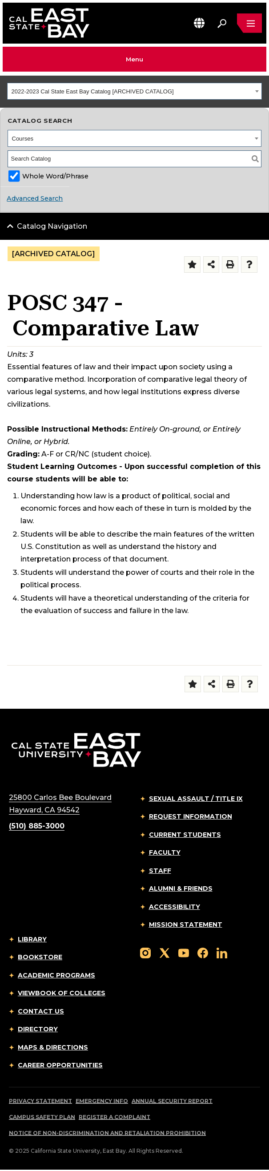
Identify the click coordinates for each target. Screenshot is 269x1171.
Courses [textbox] (22, 138)
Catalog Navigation (52, 226)
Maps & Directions (53, 1047)
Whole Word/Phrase (55, 176)
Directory (38, 1029)
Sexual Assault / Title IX (196, 799)
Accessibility (174, 907)
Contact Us (41, 1011)
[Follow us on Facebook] (202, 952)
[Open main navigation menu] (249, 23)
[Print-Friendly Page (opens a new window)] (230, 264)
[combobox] (134, 91)
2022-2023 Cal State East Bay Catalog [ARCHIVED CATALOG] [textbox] (93, 91)
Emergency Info (102, 1101)
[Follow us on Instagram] (145, 952)
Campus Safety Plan (42, 1117)
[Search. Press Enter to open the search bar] (222, 23)
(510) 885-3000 (36, 826)
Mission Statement (185, 925)
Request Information (190, 816)
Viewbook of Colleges (61, 993)
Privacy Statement (40, 1101)
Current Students (185, 835)
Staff (160, 871)
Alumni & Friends (181, 888)
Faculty (165, 852)
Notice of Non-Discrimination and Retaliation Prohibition (107, 1133)
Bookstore (40, 957)
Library (32, 939)
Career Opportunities (60, 1065)
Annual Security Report (172, 1101)
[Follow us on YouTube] (183, 952)
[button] (199, 23)
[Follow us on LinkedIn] (222, 952)
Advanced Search (35, 198)
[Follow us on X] (164, 952)
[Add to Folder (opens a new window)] (192, 264)
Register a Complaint (114, 1117)
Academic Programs (56, 975)
